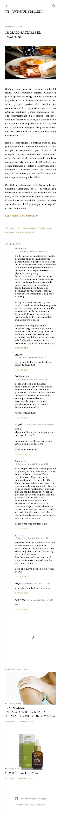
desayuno (19, 232)
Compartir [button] (10, 228)
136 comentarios (25, 721)
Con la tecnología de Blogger (30, 799)
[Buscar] (54, 5)
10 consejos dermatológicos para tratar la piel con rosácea (30, 712)
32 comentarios (25, 778)
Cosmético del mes (21, 773)
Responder (21, 348)
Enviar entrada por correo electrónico (35, 228)
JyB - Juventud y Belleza (23, 11)
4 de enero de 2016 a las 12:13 (37, 583)
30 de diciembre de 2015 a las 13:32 (32, 464)
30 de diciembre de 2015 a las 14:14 (32, 538)
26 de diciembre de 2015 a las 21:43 (32, 379)
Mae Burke (40, 805)
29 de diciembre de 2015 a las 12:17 (39, 424)
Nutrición (29, 232)
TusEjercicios (22, 376)
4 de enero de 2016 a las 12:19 (40, 600)
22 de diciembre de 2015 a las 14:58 (32, 251)
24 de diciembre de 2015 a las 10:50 (32, 357)
